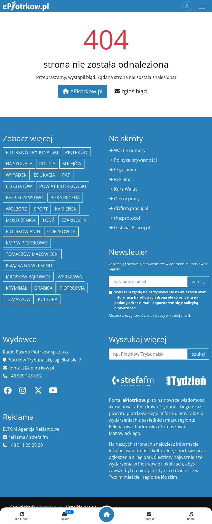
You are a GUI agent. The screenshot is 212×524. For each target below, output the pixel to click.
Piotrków (76, 152)
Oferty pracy (127, 199)
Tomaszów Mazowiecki (32, 254)
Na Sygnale (19, 164)
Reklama (123, 179)
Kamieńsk (65, 209)
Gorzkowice (61, 231)
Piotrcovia (72, 288)
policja (47, 164)
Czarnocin (73, 220)
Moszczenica (21, 220)
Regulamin (125, 170)
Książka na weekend (29, 265)
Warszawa (70, 277)
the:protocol (127, 218)
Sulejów (71, 164)
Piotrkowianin (23, 231)
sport (41, 209)
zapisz (198, 282)
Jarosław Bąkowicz (28, 277)
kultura (47, 299)
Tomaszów (18, 299)
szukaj (198, 354)
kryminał (16, 288)
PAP (66, 175)
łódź (48, 220)
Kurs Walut (125, 189)
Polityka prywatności (135, 160)
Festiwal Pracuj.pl (132, 228)
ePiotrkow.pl (82, 91)
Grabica (43, 288)
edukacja (44, 175)
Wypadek (16, 175)
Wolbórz (16, 209)
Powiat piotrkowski (62, 186)
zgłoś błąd (131, 91)
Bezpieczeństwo (24, 198)
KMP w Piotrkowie (27, 243)
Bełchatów (19, 186)
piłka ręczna (65, 198)
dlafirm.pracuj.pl (131, 208)
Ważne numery (129, 150)
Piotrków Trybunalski (32, 152)
